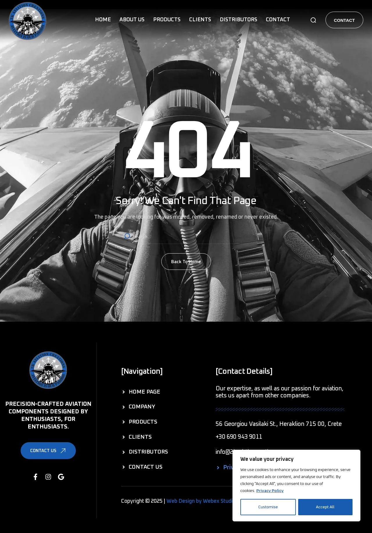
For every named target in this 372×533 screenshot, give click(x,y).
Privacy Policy (270, 491)
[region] (296, 485)
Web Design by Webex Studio (201, 501)
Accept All (325, 507)
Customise (268, 507)
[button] (313, 20)
